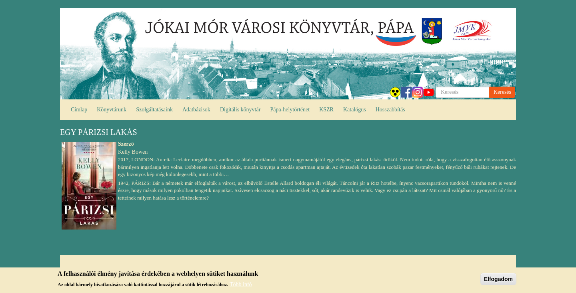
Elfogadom (498, 280)
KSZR (326, 110)
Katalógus (354, 110)
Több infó (241, 285)
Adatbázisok (196, 110)
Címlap (79, 110)
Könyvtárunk (111, 110)
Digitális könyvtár (240, 110)
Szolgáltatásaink (154, 110)
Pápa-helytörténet (290, 110)
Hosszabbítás (390, 110)
